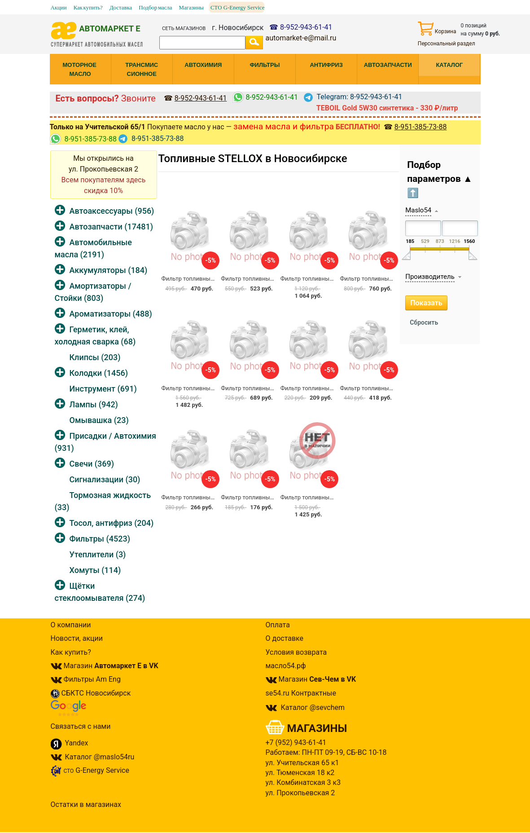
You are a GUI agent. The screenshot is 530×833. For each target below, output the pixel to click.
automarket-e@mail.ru (300, 38)
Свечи (92, 463)
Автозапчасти (111, 226)
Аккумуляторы (109, 270)
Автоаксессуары (112, 211)
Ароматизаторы (111, 313)
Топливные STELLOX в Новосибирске (252, 158)
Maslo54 (418, 210)
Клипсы (95, 357)
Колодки (99, 373)
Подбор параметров (440, 178)
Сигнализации (105, 479)
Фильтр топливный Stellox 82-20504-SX (274, 278)
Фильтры (100, 538)
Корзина (437, 28)
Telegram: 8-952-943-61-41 (353, 97)
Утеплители (98, 554)
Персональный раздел (446, 43)
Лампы (94, 404)
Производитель (430, 277)
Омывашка (99, 420)
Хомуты (95, 570)
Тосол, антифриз (112, 523)
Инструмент (103, 388)
